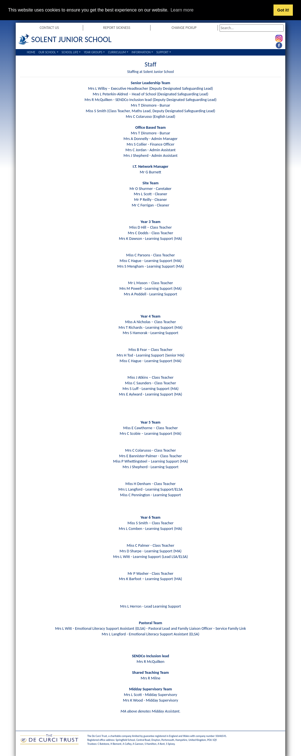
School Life (69, 52)
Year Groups (93, 52)
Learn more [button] (181, 10)
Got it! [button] (283, 10)
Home (31, 52)
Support (162, 52)
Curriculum (117, 52)
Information (141, 52)
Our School (47, 52)
